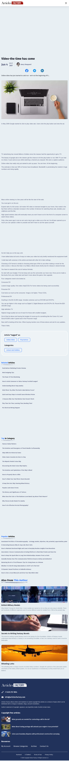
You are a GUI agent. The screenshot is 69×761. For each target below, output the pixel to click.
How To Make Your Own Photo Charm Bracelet (16, 479)
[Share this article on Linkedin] (42, 70)
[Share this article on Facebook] (26, 70)
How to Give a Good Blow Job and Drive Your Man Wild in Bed (19, 573)
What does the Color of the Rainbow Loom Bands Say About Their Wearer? (24, 496)
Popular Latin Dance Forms (10, 488)
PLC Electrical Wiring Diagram (11, 408)
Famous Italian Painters (9, 444)
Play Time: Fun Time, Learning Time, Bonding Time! (17, 403)
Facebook (19, 755)
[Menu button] (66, 3)
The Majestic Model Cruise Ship (11, 461)
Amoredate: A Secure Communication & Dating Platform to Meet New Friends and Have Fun (28, 552)
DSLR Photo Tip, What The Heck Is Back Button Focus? (18, 390)
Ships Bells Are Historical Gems (11, 453)
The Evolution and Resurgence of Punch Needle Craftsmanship (21, 448)
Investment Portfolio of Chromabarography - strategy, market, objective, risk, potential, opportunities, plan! (34, 541)
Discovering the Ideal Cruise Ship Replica (14, 466)
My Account (6, 746)
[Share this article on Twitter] (34, 70)
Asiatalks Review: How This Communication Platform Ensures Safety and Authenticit (26, 559)
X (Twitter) (28, 755)
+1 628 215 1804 (9, 692)
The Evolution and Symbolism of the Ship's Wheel (17, 470)
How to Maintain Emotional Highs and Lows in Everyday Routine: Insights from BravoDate (28, 548)
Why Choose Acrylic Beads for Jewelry (13, 501)
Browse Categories (21, 746)
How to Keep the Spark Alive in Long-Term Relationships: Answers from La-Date (25, 555)
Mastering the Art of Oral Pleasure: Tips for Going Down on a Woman (22, 562)
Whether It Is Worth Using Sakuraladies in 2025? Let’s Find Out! (20, 566)
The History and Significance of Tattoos (14, 492)
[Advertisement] (34, 20)
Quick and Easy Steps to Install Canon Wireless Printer (18, 394)
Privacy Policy (49, 755)
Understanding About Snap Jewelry (12, 386)
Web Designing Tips (8, 372)
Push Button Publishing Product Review (14, 368)
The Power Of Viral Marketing (11, 377)
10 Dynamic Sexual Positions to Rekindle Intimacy (16, 569)
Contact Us (46, 746)
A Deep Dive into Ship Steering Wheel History (15, 483)
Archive (35, 746)
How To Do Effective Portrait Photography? (15, 505)
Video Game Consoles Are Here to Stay (14, 457)
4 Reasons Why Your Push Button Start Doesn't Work (18, 399)
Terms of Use (38, 755)
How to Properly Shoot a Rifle (11, 474)
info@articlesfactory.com (13, 697)
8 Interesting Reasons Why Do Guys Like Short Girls (16, 545)
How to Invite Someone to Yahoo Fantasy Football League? (20, 381)
